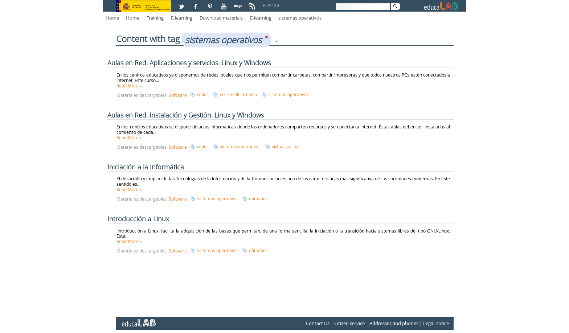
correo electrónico (238, 94)
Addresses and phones (393, 323)
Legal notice (436, 323)
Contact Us (317, 323)
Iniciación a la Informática (145, 167)
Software (178, 95)
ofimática (258, 198)
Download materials (221, 18)
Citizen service (349, 323)
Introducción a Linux (138, 218)
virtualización (285, 146)
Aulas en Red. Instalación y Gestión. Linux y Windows (185, 115)
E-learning (181, 18)
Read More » (129, 86)
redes (203, 94)
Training (155, 18)
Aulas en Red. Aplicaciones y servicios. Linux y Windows (189, 62)
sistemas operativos (300, 18)
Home (112, 18)
